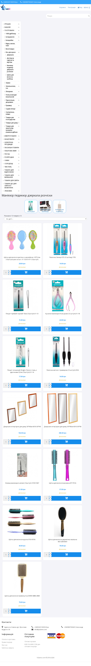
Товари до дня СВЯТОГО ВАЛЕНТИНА (10, 186)
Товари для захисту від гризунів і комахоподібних (11, 129)
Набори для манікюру (45, 210)
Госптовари (9, 30)
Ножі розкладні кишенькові (11, 96)
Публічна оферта (8, 648)
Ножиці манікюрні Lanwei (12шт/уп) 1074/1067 (22, 483)
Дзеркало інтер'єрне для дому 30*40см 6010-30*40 (22, 426)
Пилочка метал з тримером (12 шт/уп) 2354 (63, 370)
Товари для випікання (9, 176)
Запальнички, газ (11, 87)
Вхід (80, 7)
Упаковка (8, 191)
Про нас (4, 645)
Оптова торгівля (30, 641)
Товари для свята (12, 180)
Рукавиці (9, 105)
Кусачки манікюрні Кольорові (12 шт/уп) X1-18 (62, 314)
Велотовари (10, 49)
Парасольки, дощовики (10, 101)
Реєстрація (71, 7)
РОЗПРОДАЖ (9, 157)
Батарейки (9, 40)
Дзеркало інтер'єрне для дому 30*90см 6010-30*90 (62, 426)
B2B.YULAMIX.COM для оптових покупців (32, 645)
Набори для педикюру (59, 210)
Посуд (7, 154)
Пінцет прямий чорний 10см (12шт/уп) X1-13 (22, 314)
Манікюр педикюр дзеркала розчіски (10, 69)
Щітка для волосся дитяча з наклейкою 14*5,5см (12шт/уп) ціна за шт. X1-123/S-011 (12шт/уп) (22, 258)
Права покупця (7, 642)
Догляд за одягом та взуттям (10, 60)
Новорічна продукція (9, 143)
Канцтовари (9, 139)
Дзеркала (10, 55)
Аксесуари (31, 211)
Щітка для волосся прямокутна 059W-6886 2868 (22, 596)
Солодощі (9, 164)
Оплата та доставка (8, 639)
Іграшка (8, 24)
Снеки (7, 160)
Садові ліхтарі (10, 109)
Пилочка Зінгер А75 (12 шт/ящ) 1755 (62, 257)
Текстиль (8, 167)
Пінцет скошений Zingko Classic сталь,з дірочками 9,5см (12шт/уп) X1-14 (22, 371)
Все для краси (11, 52)
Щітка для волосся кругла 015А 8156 (22, 539)
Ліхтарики (9, 92)
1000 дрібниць (11, 34)
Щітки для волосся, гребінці (10, 77)
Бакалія (7, 27)
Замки (8, 83)
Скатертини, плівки (10, 113)
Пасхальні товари (12, 148)
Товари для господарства (10, 118)
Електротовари (10, 136)
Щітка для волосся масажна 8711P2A (62, 483)
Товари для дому (12, 123)
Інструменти (10, 37)
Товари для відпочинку (9, 171)
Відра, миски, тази (10, 45)
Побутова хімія (10, 151)
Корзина (62, 7)
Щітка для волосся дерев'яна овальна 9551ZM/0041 (62, 540)
